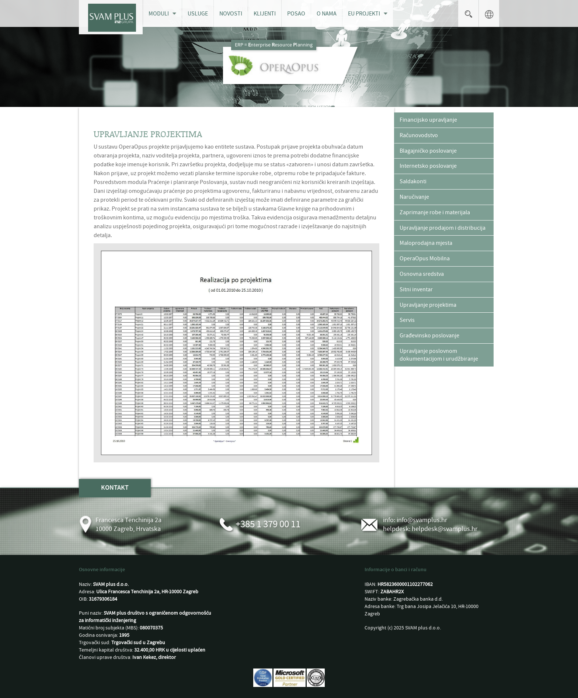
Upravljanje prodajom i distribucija (442, 228)
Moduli (159, 13)
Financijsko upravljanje (428, 120)
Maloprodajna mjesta (426, 243)
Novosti (230, 13)
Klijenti (265, 13)
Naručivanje (414, 197)
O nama (327, 13)
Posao (296, 13)
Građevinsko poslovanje (429, 335)
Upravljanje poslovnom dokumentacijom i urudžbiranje (439, 354)
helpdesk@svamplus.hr (444, 529)
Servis (407, 320)
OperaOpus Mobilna (425, 258)
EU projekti (364, 13)
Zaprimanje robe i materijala (435, 212)
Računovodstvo (419, 135)
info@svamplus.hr (422, 520)
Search (468, 13)
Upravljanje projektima (428, 305)
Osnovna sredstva (422, 274)
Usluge (198, 13)
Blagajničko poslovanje (428, 150)
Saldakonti (413, 181)
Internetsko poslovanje (428, 166)
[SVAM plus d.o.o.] (111, 17)
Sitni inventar (416, 289)
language (489, 13)
